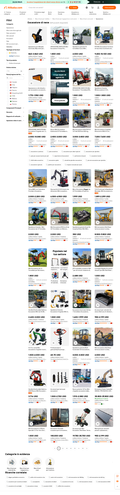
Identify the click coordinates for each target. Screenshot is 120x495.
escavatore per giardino (91, 151)
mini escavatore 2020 (103, 482)
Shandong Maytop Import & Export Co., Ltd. (82, 144)
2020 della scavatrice (36, 160)
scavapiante (35, 482)
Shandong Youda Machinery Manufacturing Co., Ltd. (82, 280)
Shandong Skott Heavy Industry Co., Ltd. (82, 58)
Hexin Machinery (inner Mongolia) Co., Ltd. (59, 440)
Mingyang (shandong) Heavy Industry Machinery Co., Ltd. (82, 242)
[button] (67, 7)
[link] (117, 476)
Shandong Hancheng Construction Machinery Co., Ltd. (37, 238)
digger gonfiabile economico (15, 477)
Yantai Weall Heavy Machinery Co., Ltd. (37, 99)
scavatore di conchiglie (14, 486)
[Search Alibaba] (46, 7)
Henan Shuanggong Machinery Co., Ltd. (37, 400)
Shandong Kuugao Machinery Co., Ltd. (104, 103)
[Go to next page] (87, 448)
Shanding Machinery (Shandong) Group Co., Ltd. (82, 200)
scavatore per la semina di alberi (16, 482)
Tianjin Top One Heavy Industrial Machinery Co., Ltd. (104, 200)
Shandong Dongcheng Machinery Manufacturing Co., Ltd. (104, 359)
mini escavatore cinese (84, 482)
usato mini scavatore (56, 477)
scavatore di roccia (66, 482)
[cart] (92, 8)
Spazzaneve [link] (99, 19)
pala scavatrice (52, 151)
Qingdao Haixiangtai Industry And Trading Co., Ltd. (59, 321)
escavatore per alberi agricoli (71, 151)
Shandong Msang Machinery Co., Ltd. (104, 440)
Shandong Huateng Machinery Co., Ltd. (59, 144)
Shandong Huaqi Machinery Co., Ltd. (104, 238)
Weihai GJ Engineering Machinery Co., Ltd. (59, 400)
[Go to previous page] (55, 448)
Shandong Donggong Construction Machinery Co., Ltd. (37, 321)
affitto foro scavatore (63, 486)
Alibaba (30, 19)
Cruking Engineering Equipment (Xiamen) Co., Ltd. (104, 144)
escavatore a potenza (36, 151)
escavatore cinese (31, 486)
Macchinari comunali (86, 19)
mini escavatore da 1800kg (75, 477)
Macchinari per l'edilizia (42, 19)
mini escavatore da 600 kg (95, 477)
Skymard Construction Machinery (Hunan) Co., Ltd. (59, 200)
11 (82, 448)
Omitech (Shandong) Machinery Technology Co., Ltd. (37, 283)
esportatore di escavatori (60, 156)
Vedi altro (9, 46)
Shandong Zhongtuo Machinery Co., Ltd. (82, 400)
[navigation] (15, 234)
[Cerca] (73, 7)
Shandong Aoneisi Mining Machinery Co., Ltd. (37, 440)
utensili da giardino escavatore (72, 160)
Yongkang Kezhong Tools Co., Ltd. (59, 359)
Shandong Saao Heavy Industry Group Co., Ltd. (82, 362)
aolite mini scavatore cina (36, 477)
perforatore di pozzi (79, 156)
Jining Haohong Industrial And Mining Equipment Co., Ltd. (59, 238)
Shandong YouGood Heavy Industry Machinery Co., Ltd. (104, 283)
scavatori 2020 (47, 486)
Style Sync (98, 402)
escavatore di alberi (50, 482)
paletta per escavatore (53, 165)
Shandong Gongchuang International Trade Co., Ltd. (82, 440)
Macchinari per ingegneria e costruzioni (64, 19)
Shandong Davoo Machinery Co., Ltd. (37, 144)
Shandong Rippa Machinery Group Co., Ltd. (104, 61)
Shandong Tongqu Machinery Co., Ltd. (37, 200)
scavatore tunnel (95, 156)
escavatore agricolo (35, 165)
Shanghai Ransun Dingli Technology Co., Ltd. (37, 58)
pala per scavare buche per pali (39, 156)
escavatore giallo (53, 160)
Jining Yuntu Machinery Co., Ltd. (37, 359)
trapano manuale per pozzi (73, 165)
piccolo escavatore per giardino (96, 160)
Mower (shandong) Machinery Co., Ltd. (59, 61)
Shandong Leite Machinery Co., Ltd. (82, 103)
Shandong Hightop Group (80, 321)
